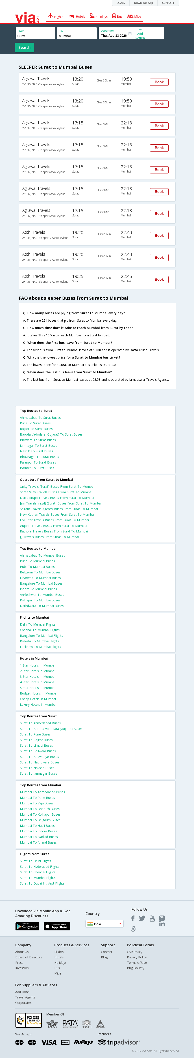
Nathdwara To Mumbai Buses (42, 606)
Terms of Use (137, 962)
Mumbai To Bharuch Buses (40, 809)
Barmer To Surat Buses (37, 468)
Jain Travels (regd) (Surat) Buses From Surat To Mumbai (60, 503)
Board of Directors (29, 957)
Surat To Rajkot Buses (36, 740)
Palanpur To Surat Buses (38, 462)
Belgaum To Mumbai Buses (40, 572)
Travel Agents (25, 997)
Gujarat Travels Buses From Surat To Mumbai (53, 526)
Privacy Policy (137, 957)
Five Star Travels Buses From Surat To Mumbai (54, 520)
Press (19, 962)
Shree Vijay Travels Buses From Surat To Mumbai (56, 492)
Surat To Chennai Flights (37, 872)
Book (159, 82)
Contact (106, 952)
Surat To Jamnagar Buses (38, 773)
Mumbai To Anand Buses (38, 842)
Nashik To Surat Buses (36, 451)
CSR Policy (134, 952)
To (61, 31)
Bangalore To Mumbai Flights (41, 635)
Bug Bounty (135, 968)
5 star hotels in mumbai (37, 688)
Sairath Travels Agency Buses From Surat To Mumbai (59, 509)
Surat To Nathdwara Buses (39, 762)
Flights (59, 952)
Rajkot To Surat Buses (36, 429)
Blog (104, 957)
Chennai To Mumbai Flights (40, 630)
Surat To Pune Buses (35, 734)
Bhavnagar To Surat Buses (39, 457)
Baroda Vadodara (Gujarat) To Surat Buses (51, 434)
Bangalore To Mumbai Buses (41, 583)
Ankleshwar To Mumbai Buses (42, 594)
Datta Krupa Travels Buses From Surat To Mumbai (57, 498)
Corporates (23, 1002)
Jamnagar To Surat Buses (38, 445)
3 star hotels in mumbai (37, 676)
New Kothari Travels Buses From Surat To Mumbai (57, 514)
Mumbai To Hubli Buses (37, 825)
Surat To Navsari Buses (37, 768)
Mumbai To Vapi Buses (37, 803)
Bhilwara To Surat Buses (38, 440)
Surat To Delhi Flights (35, 861)
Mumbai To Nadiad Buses (39, 837)
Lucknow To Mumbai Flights (40, 647)
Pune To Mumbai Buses (37, 561)
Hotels (59, 957)
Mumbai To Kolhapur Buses (40, 814)
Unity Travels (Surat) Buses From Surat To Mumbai (57, 486)
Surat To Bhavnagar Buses (39, 756)
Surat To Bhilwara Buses (38, 751)
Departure (107, 30)
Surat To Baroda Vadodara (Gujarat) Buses (51, 729)
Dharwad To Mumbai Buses (40, 578)
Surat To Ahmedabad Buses (40, 723)
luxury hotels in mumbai (38, 704)
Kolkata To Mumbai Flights (39, 641)
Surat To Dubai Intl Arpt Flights (42, 883)
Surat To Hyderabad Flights (39, 866)
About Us (22, 952)
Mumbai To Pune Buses (37, 797)
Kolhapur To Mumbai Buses (40, 600)
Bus (57, 968)
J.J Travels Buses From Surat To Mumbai (49, 537)
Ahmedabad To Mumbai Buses (42, 555)
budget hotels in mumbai (38, 693)
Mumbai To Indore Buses (38, 831)
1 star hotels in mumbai (37, 665)
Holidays (60, 962)
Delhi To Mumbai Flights (37, 624)
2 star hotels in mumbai (37, 671)
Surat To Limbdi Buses (36, 745)
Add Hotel (22, 992)
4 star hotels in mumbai (37, 682)
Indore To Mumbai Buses (38, 589)
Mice (57, 973)
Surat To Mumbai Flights (38, 878)
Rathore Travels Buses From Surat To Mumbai (54, 531)
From (21, 31)
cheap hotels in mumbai (38, 699)
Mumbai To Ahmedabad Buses (42, 792)
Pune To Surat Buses (35, 423)
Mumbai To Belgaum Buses (40, 820)
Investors (22, 968)
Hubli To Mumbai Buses (37, 566)
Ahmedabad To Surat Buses (40, 417)
